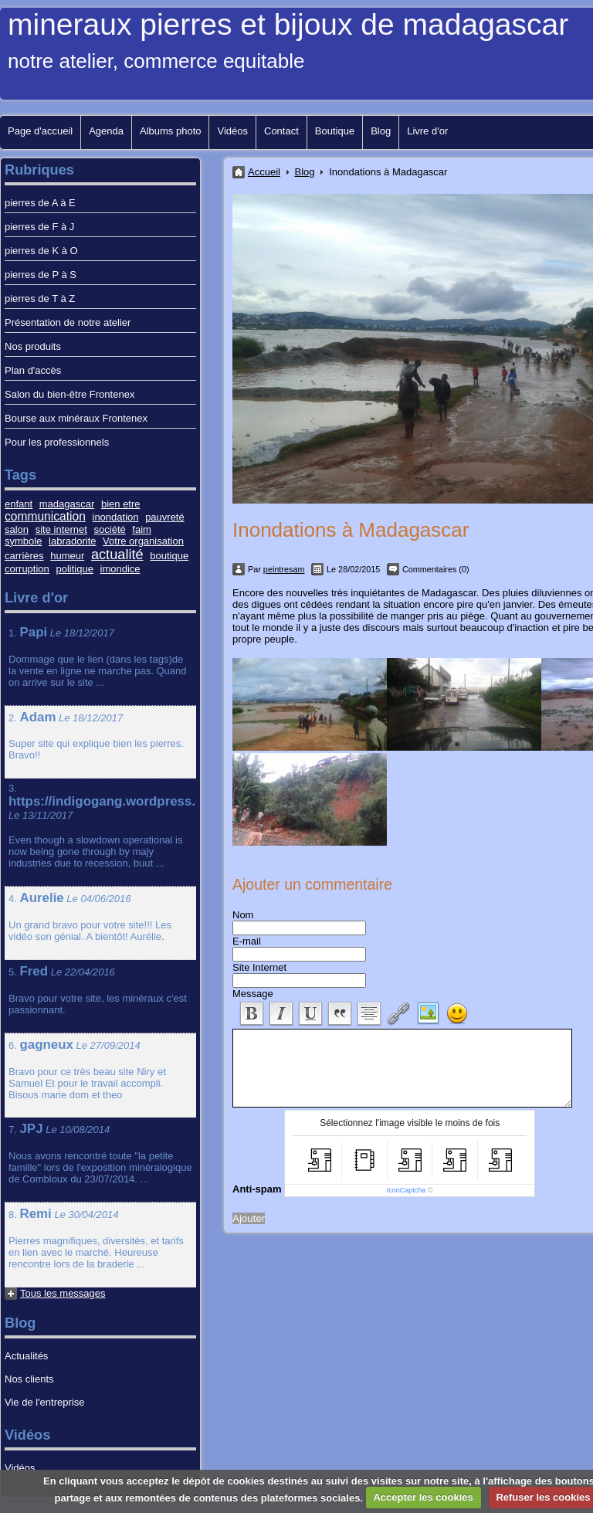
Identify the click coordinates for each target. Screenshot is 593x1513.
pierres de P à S (40, 274)
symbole (23, 541)
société (110, 529)
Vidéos (232, 131)
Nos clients (29, 1379)
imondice (120, 569)
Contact (281, 131)
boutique (169, 555)
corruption (27, 569)
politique (74, 569)
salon (17, 529)
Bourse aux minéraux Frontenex (76, 418)
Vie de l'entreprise (44, 1402)
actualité (117, 554)
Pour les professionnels (57, 442)
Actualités (26, 1356)
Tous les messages (63, 1293)
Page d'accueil (40, 131)
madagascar (67, 504)
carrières (24, 555)
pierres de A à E (40, 203)
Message (252, 993)
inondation (116, 517)
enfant (18, 504)
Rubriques (39, 170)
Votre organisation (143, 541)
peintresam (284, 569)
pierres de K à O (41, 250)
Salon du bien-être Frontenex (69, 394)
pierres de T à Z (40, 298)
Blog (381, 131)
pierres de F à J (39, 226)
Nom (242, 915)
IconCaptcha (406, 1190)
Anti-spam (257, 1189)
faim (141, 529)
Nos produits (33, 346)
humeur (67, 555)
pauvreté (165, 517)
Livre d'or (427, 131)
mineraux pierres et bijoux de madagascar (288, 24)
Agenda (106, 131)
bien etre (121, 504)
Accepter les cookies (423, 1497)
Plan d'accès (33, 370)
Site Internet (259, 967)
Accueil (264, 172)
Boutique (334, 131)
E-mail (246, 941)
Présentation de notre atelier (67, 322)
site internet (61, 529)
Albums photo (171, 131)
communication (45, 516)
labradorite (72, 541)
